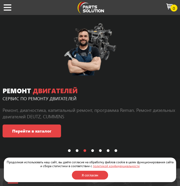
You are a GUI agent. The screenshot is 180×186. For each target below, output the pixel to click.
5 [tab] (100, 150)
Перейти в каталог (31, 131)
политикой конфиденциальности (116, 166)
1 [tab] (69, 150)
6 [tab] (108, 150)
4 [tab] (92, 150)
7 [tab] (115, 150)
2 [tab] (77, 150)
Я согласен (90, 175)
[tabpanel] (90, 87)
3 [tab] (84, 150)
